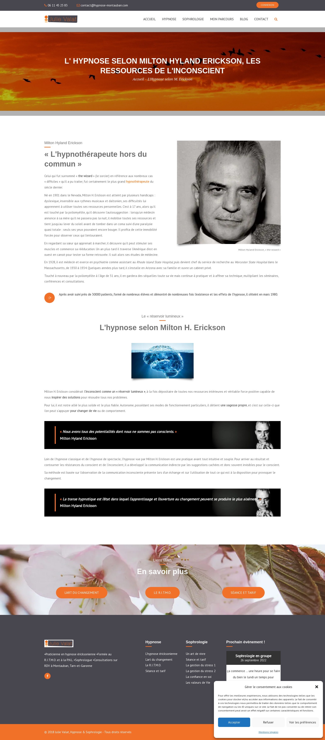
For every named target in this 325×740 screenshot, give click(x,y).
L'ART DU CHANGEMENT (81, 592)
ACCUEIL (149, 19)
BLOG (244, 19)
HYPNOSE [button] (169, 19)
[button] (317, 687)
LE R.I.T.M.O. (162, 592)
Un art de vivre (195, 654)
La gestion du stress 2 (201, 671)
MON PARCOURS (222, 19)
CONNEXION (267, 4)
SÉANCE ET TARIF (243, 592)
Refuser (268, 722)
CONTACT (261, 19)
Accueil (138, 78)
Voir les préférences (302, 722)
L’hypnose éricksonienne (161, 654)
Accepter (234, 722)
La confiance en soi (198, 677)
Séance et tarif (156, 671)
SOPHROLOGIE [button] (193, 19)
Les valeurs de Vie (198, 682)
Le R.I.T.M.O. (153, 665)
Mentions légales (268, 732)
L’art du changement (159, 660)
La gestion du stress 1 (201, 665)
